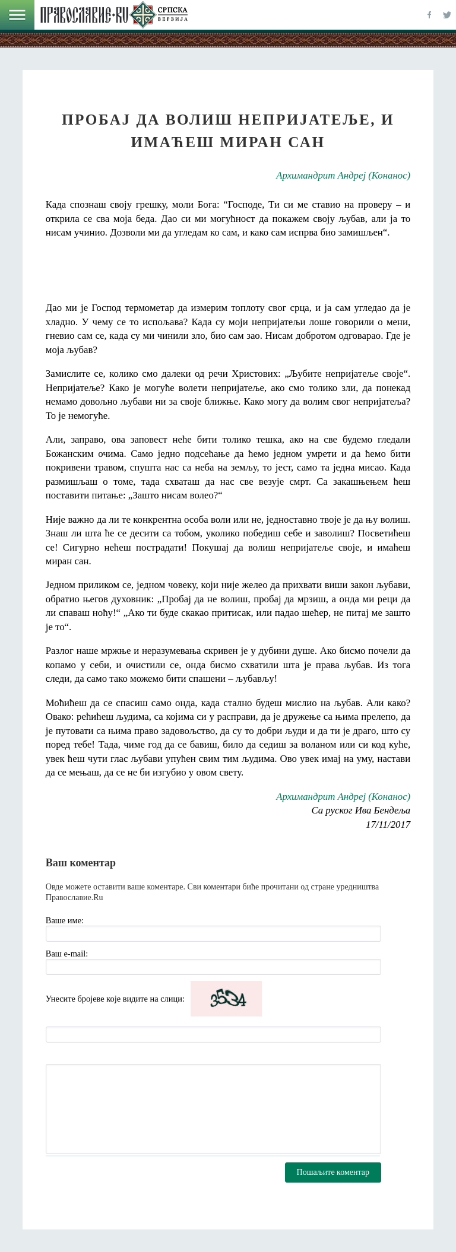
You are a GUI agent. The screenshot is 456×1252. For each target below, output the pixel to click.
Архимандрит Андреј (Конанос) (343, 175)
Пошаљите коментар (333, 1172)
